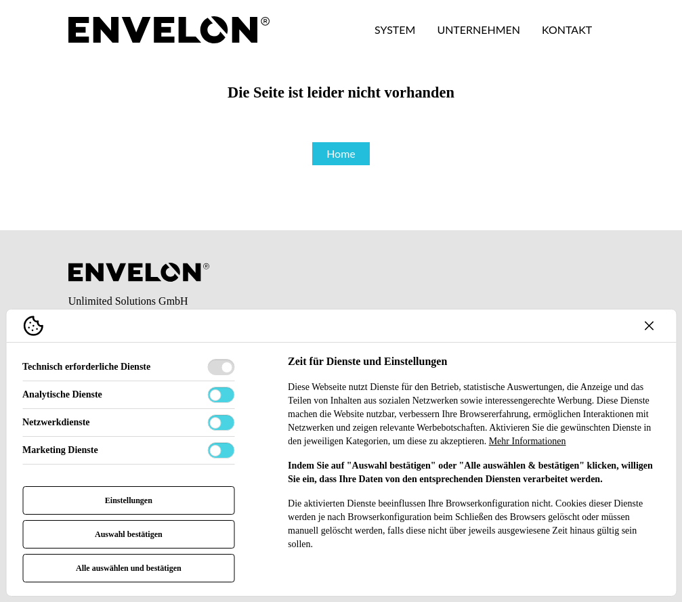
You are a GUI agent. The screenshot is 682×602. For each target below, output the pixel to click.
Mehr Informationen (527, 441)
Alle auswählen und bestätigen (129, 568)
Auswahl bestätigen (129, 534)
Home (341, 153)
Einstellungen (128, 500)
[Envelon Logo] (169, 29)
